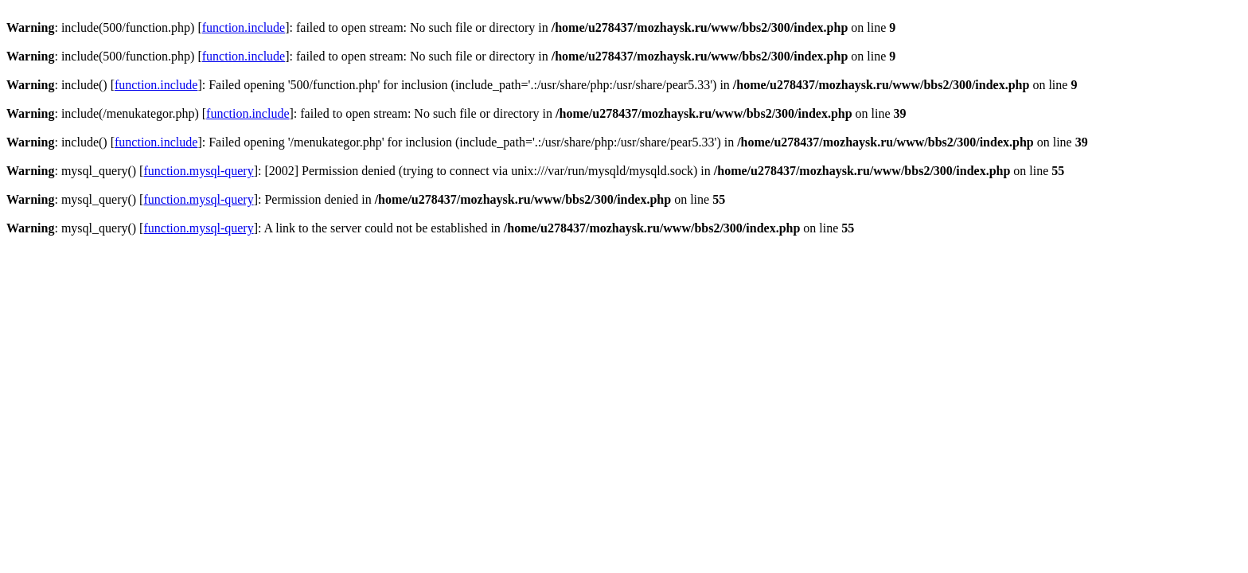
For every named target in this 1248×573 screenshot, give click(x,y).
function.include (243, 27)
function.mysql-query (198, 170)
